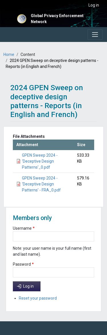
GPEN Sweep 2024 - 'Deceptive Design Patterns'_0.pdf (40, 161)
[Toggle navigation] (95, 34)
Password (22, 264)
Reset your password (38, 298)
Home (8, 54)
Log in (93, 5)
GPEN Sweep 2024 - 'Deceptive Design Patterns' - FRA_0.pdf (41, 184)
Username (22, 228)
